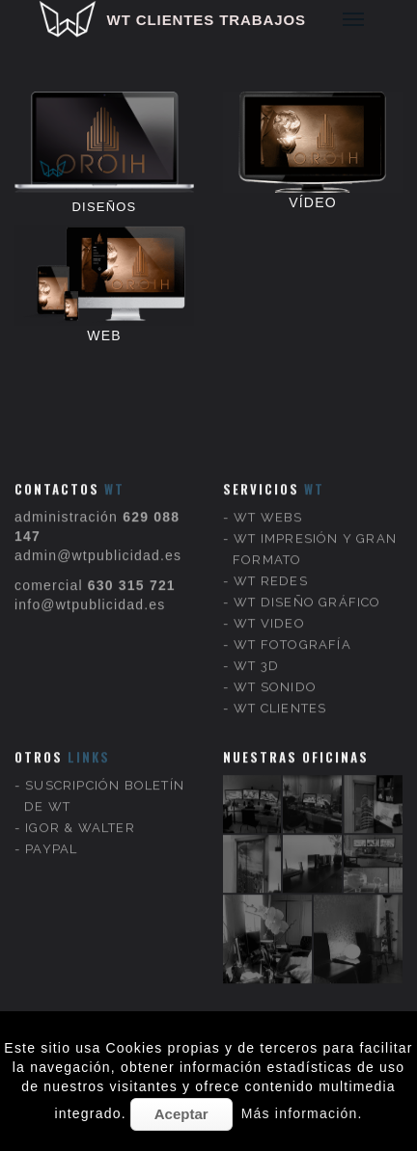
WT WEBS (268, 490)
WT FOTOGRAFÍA (292, 617)
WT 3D (256, 638)
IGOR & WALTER (80, 800)
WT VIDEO (269, 596)
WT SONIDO (275, 660)
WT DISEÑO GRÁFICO (307, 575)
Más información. (302, 1113)
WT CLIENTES (280, 681)
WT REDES (271, 554)
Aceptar (181, 1114)
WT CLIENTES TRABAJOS (206, 20)
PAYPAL (51, 822)
